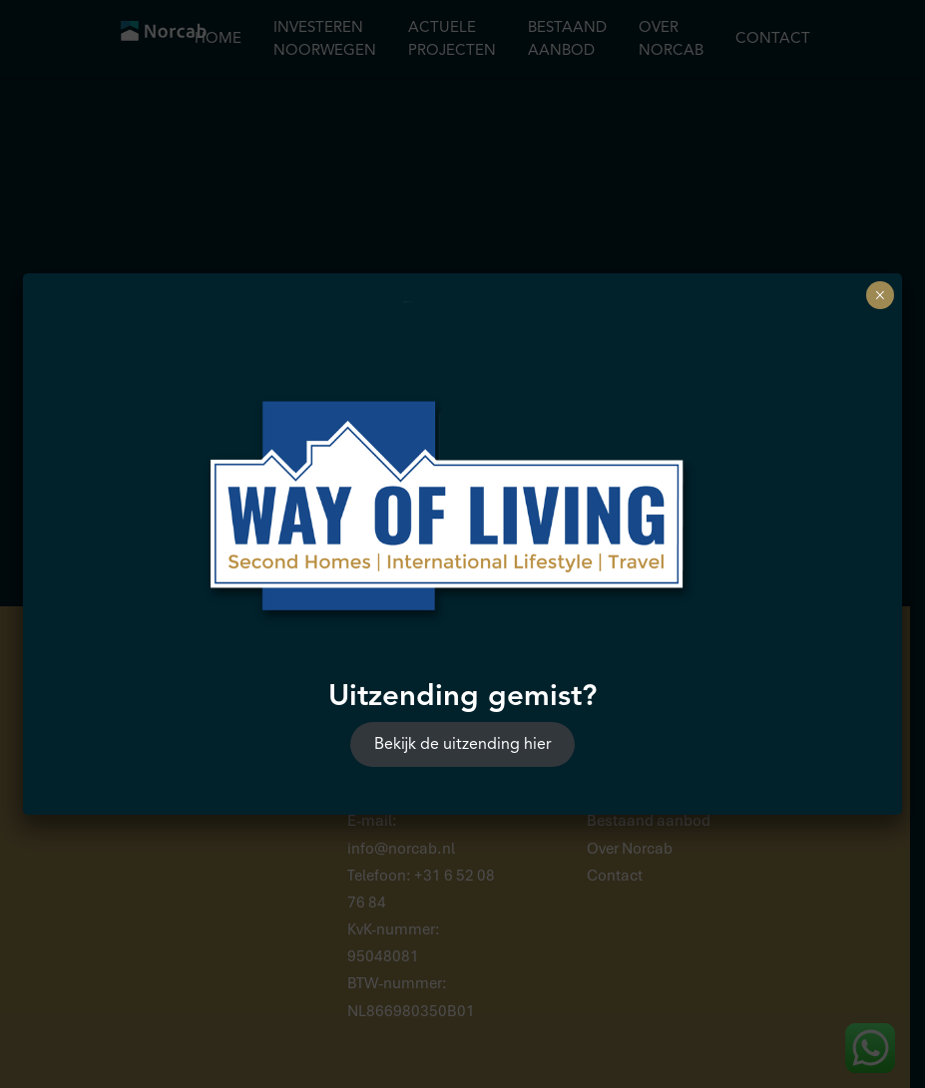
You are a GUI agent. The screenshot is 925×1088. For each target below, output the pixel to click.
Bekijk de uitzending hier (463, 744)
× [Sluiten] (879, 295)
